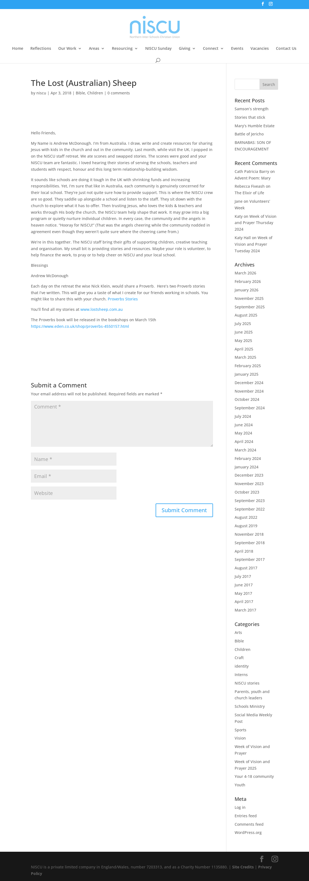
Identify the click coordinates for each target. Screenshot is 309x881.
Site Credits (243, 867)
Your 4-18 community (254, 776)
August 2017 (246, 567)
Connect (210, 49)
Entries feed (246, 815)
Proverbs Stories (123, 299)
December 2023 (249, 475)
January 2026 (246, 289)
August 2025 (246, 315)
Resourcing (122, 49)
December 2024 (249, 382)
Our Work (67, 49)
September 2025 (250, 306)
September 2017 (250, 559)
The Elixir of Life (249, 192)
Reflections (40, 49)
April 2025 (244, 349)
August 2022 (246, 517)
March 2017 (245, 610)
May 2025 (243, 340)
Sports (240, 729)
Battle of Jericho (249, 134)
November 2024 (249, 391)
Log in (240, 807)
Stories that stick (250, 117)
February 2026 (248, 281)
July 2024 (243, 416)
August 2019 (246, 525)
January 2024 (246, 467)
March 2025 (245, 357)
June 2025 (244, 332)
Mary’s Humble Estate (255, 125)
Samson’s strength (252, 108)
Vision (240, 738)
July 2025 (243, 323)
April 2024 (244, 441)
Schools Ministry (250, 706)
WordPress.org (248, 832)
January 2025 (246, 374)
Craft (239, 657)
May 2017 (243, 593)
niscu (41, 92)
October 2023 (247, 492)
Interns (241, 674)
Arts (238, 632)
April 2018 (244, 551)
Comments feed (249, 824)
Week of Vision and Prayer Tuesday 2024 (253, 244)
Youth (240, 784)
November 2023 (249, 483)
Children (95, 92)
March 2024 (245, 450)
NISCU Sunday (158, 49)
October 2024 (247, 399)
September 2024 (250, 407)
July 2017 (243, 576)
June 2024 (244, 424)
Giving (184, 49)
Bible (80, 92)
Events (237, 49)
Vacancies (259, 49)
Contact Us (286, 49)
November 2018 (249, 534)
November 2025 (249, 298)
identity (242, 666)
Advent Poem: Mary (252, 178)
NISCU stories (247, 683)
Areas (94, 49)
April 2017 (244, 601)
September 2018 (250, 542)
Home (17, 49)
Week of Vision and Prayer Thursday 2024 (255, 223)
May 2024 (243, 433)
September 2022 (250, 509)
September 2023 (250, 500)
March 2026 (245, 273)
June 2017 (244, 584)
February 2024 (248, 458)
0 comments (118, 92)
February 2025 (248, 365)
